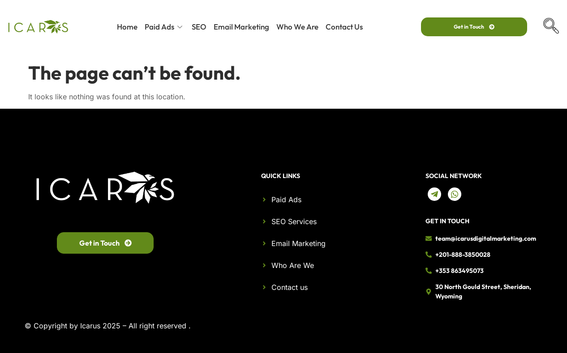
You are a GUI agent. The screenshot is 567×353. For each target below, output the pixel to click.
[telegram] (434, 194)
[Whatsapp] (454, 194)
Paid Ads (165, 26)
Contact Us (344, 26)
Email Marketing (241, 26)
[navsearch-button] (551, 27)
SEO (199, 26)
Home (127, 26)
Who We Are (297, 26)
